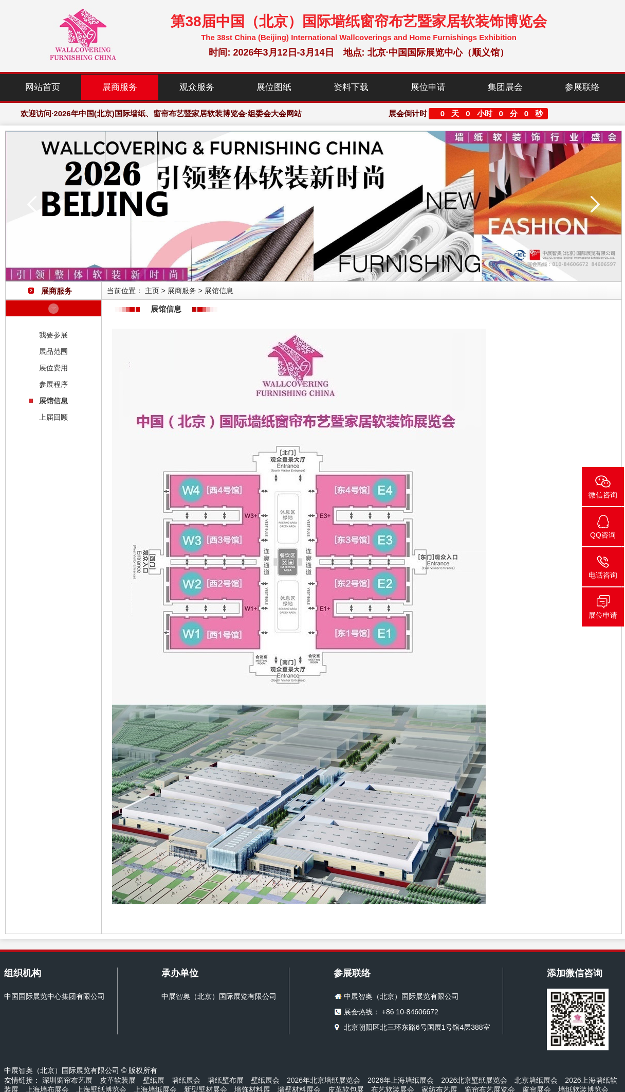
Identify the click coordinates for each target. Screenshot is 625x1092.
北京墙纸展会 (536, 1080)
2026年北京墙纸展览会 (323, 1080)
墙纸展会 (186, 1080)
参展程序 (53, 384)
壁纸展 (153, 1080)
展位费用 (53, 368)
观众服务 (196, 87)
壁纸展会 (265, 1080)
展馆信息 (53, 401)
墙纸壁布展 (226, 1080)
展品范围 (53, 351)
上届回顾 (53, 417)
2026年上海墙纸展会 (400, 1080)
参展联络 (582, 87)
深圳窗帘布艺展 (67, 1080)
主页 (152, 291)
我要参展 (53, 335)
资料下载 (351, 87)
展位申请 (428, 87)
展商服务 (119, 87)
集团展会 (505, 87)
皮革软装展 (118, 1080)
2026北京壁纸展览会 (474, 1080)
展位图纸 (273, 87)
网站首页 (42, 87)
